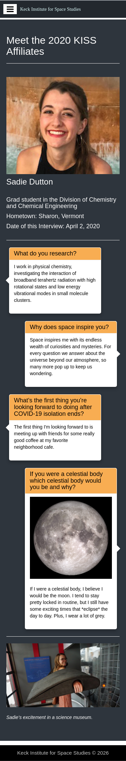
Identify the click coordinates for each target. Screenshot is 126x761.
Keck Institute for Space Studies (50, 9)
